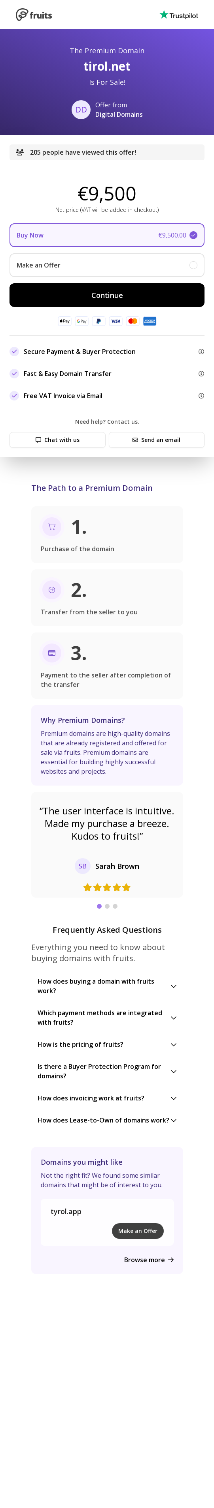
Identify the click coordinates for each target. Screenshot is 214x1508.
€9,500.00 (172, 235)
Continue (107, 295)
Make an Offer (137, 1231)
